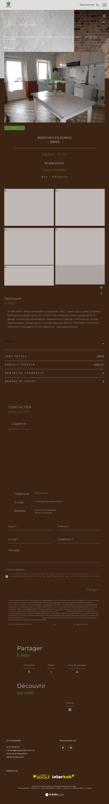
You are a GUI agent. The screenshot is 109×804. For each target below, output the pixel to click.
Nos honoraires (23, 789)
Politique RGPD (78, 789)
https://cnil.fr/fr (62, 611)
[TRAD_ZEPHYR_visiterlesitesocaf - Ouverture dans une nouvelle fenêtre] (41, 778)
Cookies (88, 789)
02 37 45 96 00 (41, 493)
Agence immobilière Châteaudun (20, 37)
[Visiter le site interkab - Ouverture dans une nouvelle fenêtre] (63, 777)
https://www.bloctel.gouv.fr (33, 617)
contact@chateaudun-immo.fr (49, 501)
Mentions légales (48, 789)
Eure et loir (53, 37)
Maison (87, 37)
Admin (59, 789)
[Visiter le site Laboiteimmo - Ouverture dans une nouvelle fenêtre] (54, 794)
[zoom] (29, 190)
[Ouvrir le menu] (104, 5)
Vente (42, 37)
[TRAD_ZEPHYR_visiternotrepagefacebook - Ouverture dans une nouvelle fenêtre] (62, 748)
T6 (94, 37)
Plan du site (35, 789)
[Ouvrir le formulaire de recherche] (89, 5)
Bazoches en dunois (71, 37)
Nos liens (67, 789)
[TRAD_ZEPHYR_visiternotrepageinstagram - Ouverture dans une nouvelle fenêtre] (70, 748)
